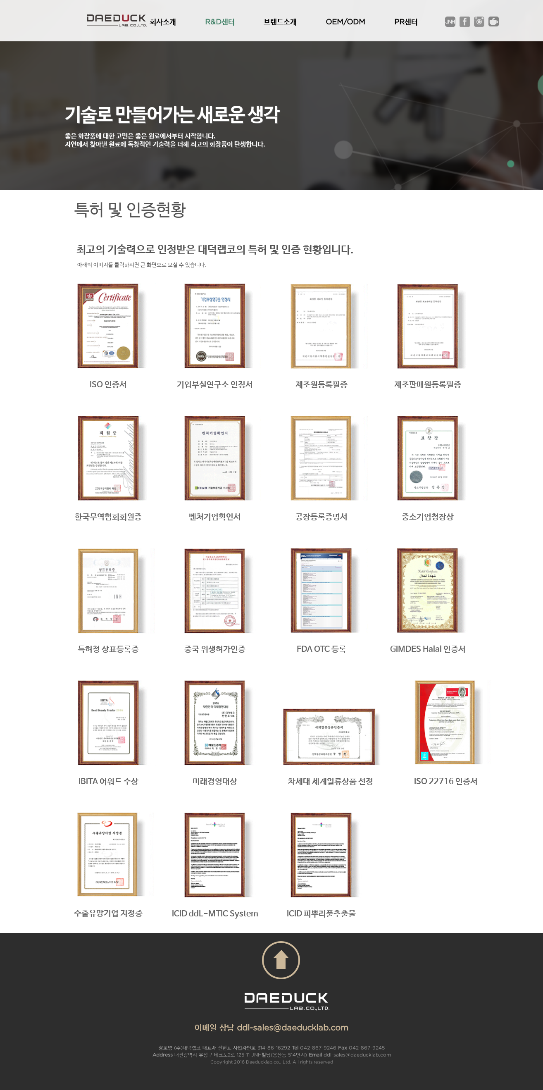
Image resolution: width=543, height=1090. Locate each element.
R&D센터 (220, 22)
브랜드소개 (280, 22)
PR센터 (406, 22)
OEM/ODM (345, 22)
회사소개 (163, 22)
